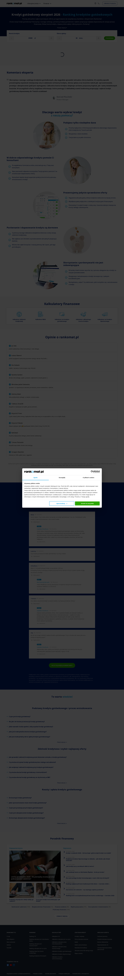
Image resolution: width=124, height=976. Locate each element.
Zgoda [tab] (35, 477)
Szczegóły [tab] (62, 477)
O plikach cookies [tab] (88, 477)
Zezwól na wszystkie (87, 503)
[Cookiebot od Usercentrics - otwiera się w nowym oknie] (92, 471)
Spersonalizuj (61, 503)
